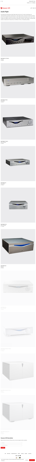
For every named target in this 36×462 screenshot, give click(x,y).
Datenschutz (8, 453)
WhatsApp (34, 2)
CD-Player (2, 59)
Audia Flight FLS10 (4, 224)
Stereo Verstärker (3, 142)
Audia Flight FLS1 (3, 182)
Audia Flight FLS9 (3, 307)
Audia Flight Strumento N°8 (5, 431)
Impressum (29, 453)
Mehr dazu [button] (3, 460)
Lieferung (22, 453)
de (2, 1)
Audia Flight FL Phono (4, 99)
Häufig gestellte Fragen (32, 1)
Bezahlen (26, 453)
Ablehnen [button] (26, 460)
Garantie (19, 453)
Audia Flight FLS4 (3, 265)
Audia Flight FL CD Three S (5, 58)
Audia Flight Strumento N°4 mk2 (6, 390)
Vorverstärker (3, 100)
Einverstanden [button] (32, 460)
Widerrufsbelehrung (14, 453)
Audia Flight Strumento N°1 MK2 (6, 348)
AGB (5, 453)
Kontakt (28, 2)
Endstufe (2, 266)
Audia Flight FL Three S (4, 141)
